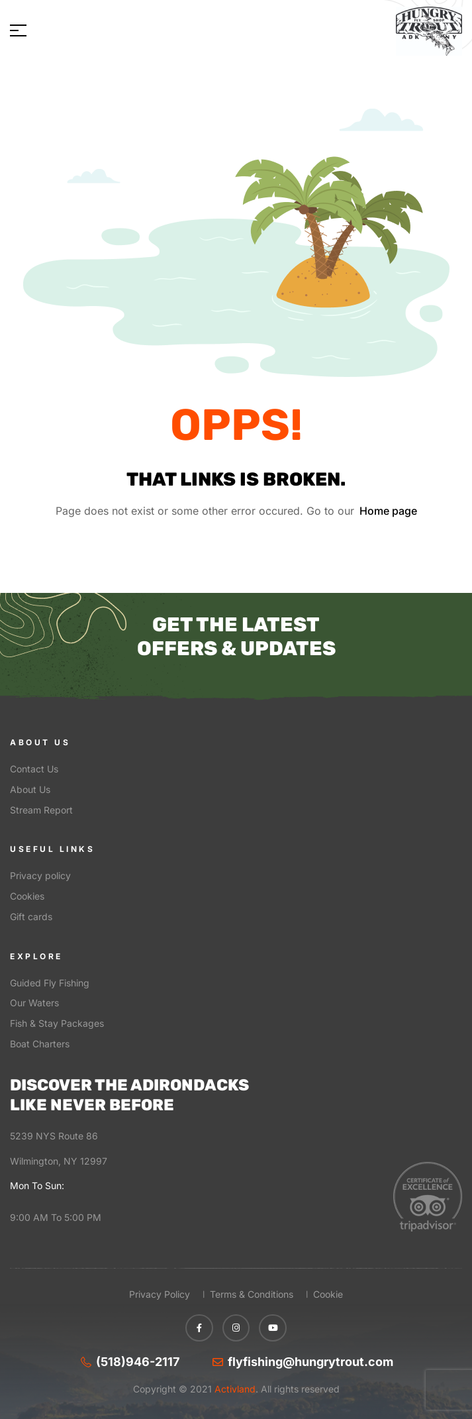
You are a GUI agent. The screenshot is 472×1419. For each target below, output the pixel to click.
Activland (234, 1388)
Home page (388, 510)
